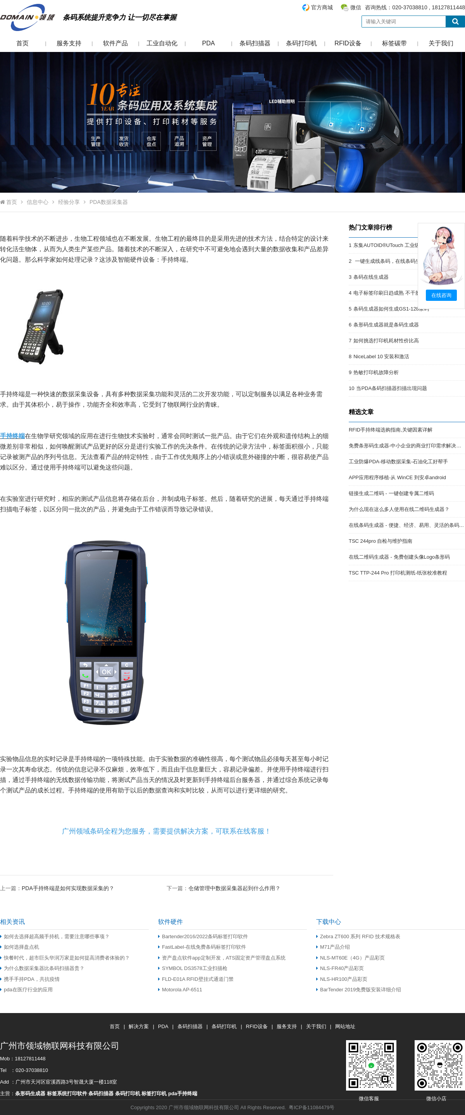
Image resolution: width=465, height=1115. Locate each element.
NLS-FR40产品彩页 (340, 968)
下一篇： (224, 888)
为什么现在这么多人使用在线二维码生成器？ (399, 509)
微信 (355, 7)
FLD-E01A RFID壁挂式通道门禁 (196, 979)
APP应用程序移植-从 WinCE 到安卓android (397, 477)
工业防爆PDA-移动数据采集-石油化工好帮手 (398, 461)
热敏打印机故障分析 (376, 372)
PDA (208, 43)
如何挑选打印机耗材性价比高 (386, 340)
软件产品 (115, 43)
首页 (22, 43)
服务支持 (69, 43)
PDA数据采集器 (109, 202)
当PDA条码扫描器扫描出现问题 (391, 388)
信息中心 (37, 202)
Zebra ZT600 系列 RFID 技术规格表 (358, 936)
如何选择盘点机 (19, 947)
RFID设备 (347, 43)
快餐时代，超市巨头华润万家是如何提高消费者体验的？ (65, 958)
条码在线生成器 (371, 277)
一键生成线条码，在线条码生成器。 (394, 261)
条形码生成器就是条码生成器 (386, 325)
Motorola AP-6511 (180, 989)
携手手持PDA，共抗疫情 (30, 979)
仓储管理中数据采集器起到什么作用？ (234, 888)
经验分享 (69, 202)
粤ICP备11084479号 (311, 1107)
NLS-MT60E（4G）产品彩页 (350, 958)
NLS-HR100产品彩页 (341, 979)
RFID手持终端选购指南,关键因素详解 (390, 430)
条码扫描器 (254, 43)
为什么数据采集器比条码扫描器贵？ (42, 968)
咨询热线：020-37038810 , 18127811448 (383, 7)
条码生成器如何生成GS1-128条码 (391, 309)
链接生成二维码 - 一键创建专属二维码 (391, 493)
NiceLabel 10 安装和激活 (381, 356)
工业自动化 (161, 43)
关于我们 (441, 43)
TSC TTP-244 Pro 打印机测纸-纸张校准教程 (398, 573)
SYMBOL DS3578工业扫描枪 (192, 968)
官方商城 (322, 7)
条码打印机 (301, 43)
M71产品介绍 (333, 947)
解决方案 (139, 1026)
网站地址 (345, 1026)
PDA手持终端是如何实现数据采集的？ (68, 888)
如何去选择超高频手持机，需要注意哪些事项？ (55, 936)
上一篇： (57, 888)
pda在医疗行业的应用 (26, 989)
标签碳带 (394, 43)
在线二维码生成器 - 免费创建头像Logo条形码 (399, 557)
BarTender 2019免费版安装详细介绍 (358, 989)
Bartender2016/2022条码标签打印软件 (203, 936)
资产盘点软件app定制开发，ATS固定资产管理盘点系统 (222, 958)
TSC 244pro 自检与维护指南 (380, 541)
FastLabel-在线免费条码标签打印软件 (202, 947)
